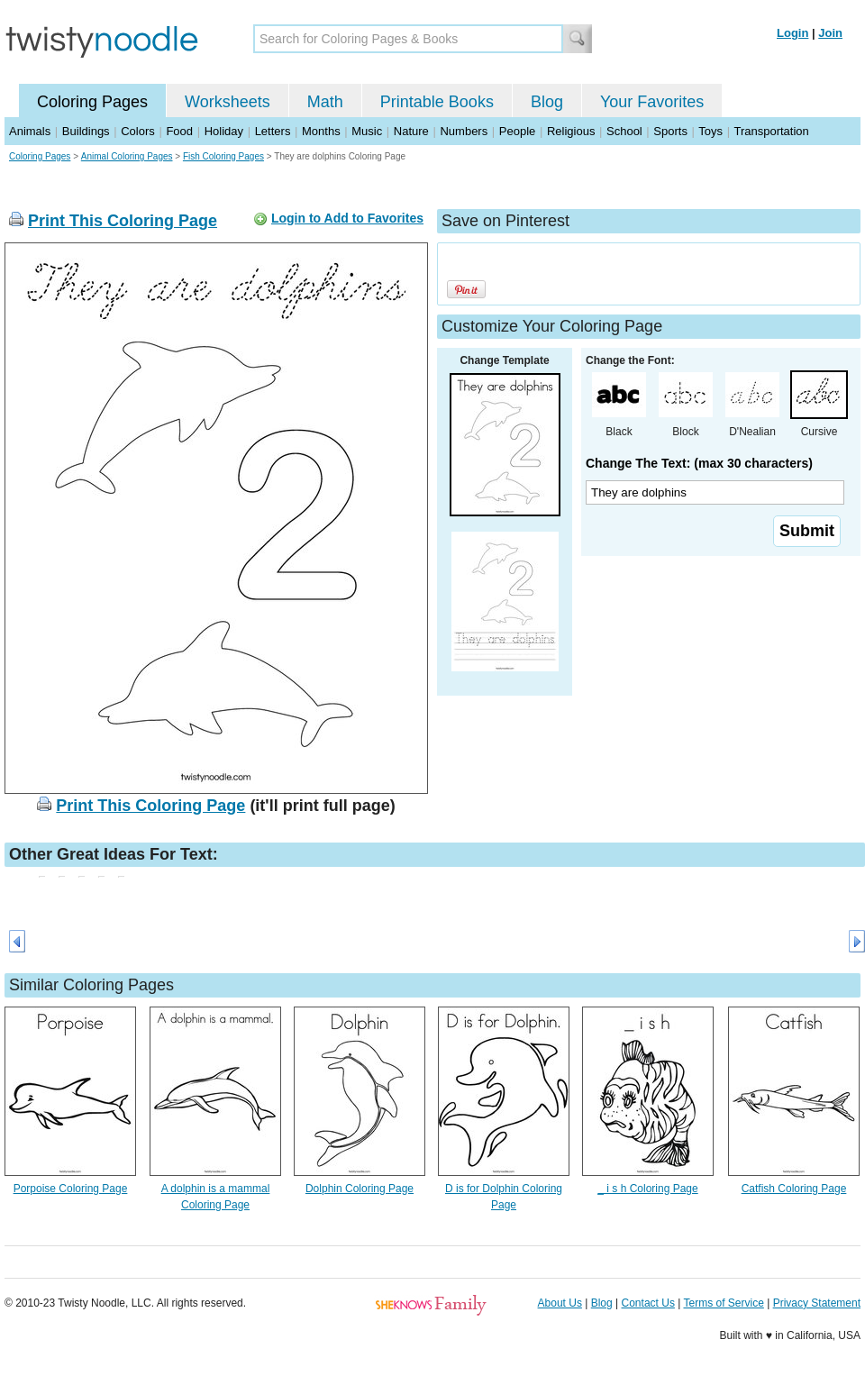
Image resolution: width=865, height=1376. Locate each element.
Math (325, 102)
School (624, 131)
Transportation (770, 131)
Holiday (224, 131)
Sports (670, 131)
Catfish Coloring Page (794, 1188)
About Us (560, 1303)
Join (830, 33)
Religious (571, 131)
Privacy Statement (816, 1303)
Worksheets (227, 102)
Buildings (86, 131)
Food (179, 131)
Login (792, 33)
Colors (138, 131)
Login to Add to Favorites (347, 218)
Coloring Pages (92, 102)
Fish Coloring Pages (223, 156)
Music (366, 131)
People (517, 131)
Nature (411, 131)
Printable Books (437, 102)
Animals (29, 131)
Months (321, 131)
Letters (273, 131)
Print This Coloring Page (122, 221)
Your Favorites (652, 102)
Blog (547, 102)
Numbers (463, 131)
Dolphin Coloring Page (359, 1188)
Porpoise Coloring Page (71, 1188)
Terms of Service (723, 1303)
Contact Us (648, 1303)
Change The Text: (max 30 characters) (699, 463)
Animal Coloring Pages (127, 156)
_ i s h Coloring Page (647, 1188)
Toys (710, 131)
